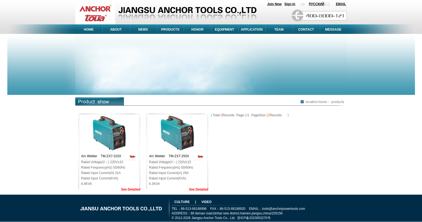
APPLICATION (251, 29)
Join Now (274, 4)
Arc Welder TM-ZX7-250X (169, 156)
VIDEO (206, 202)
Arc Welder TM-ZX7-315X (101, 156)
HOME (89, 29)
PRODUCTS (170, 29)
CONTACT (306, 29)
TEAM (279, 29)
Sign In (289, 4)
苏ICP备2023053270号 (254, 218)
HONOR (197, 29)
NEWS (143, 29)
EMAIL (341, 4)
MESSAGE (333, 29)
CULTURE (182, 202)
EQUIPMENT (224, 29)
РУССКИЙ (316, 4)
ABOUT (116, 29)
